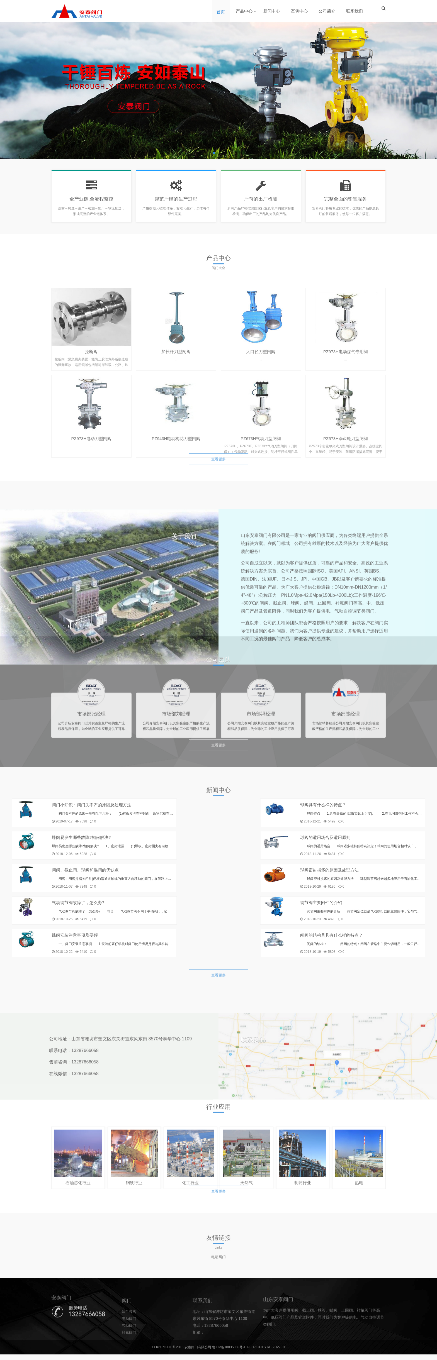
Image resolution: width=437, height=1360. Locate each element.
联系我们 (355, 11)
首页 (221, 11)
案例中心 (300, 11)
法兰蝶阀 (129, 1349)
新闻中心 (272, 11)
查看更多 (218, 475)
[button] (214, 153)
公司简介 (327, 11)
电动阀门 (218, 1269)
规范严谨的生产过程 (176, 201)
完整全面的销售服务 (345, 201)
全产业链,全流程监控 (91, 201)
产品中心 (244, 11)
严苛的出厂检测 (260, 201)
